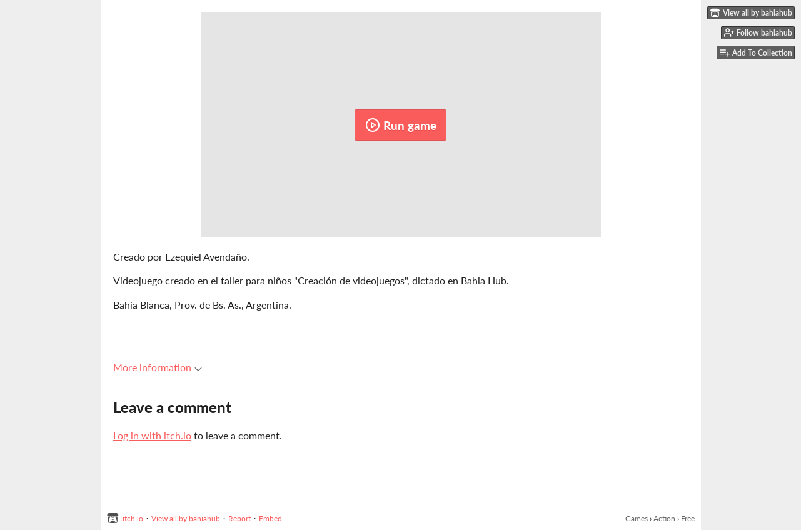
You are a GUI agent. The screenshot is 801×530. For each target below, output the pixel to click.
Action (664, 518)
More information (157, 367)
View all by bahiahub (185, 518)
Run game (400, 125)
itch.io (133, 518)
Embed (270, 518)
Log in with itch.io (152, 435)
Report (239, 518)
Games (636, 518)
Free (688, 518)
